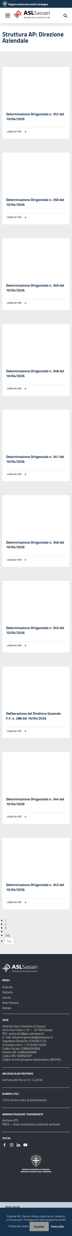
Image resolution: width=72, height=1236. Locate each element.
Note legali (12, 1207)
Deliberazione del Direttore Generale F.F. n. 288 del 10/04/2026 (33, 716)
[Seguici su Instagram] (11, 1144)
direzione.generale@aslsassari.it (32, 1037)
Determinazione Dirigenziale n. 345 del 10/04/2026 (35, 630)
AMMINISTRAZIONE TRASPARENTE (22, 1114)
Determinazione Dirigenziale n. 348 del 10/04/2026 (35, 373)
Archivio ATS (10, 1120)
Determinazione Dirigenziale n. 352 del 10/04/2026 (35, 116)
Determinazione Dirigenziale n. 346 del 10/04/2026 (35, 545)
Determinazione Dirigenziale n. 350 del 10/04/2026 (35, 202)
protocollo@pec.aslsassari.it (26, 1033)
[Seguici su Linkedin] (18, 1144)
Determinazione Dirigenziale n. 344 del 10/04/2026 (35, 801)
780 (7, 935)
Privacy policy (57, 1226)
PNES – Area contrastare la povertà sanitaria (31, 1124)
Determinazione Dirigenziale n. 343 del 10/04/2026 (35, 887)
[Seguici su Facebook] (4, 1144)
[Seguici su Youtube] (25, 1144)
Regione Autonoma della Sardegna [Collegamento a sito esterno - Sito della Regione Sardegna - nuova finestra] (28, 4)
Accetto (39, 1226)
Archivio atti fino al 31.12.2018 (22, 1079)
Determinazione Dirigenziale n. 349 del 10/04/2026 (35, 288)
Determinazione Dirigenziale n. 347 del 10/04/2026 (35, 459)
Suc (9, 941)
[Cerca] (65, 16)
